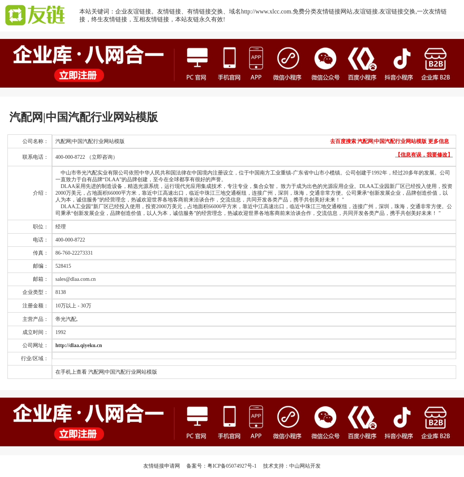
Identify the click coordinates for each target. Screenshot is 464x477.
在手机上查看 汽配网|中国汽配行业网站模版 (106, 372)
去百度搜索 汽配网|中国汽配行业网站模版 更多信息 (389, 141)
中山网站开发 (305, 466)
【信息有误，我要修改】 (424, 155)
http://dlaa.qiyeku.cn (78, 345)
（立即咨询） (102, 157)
